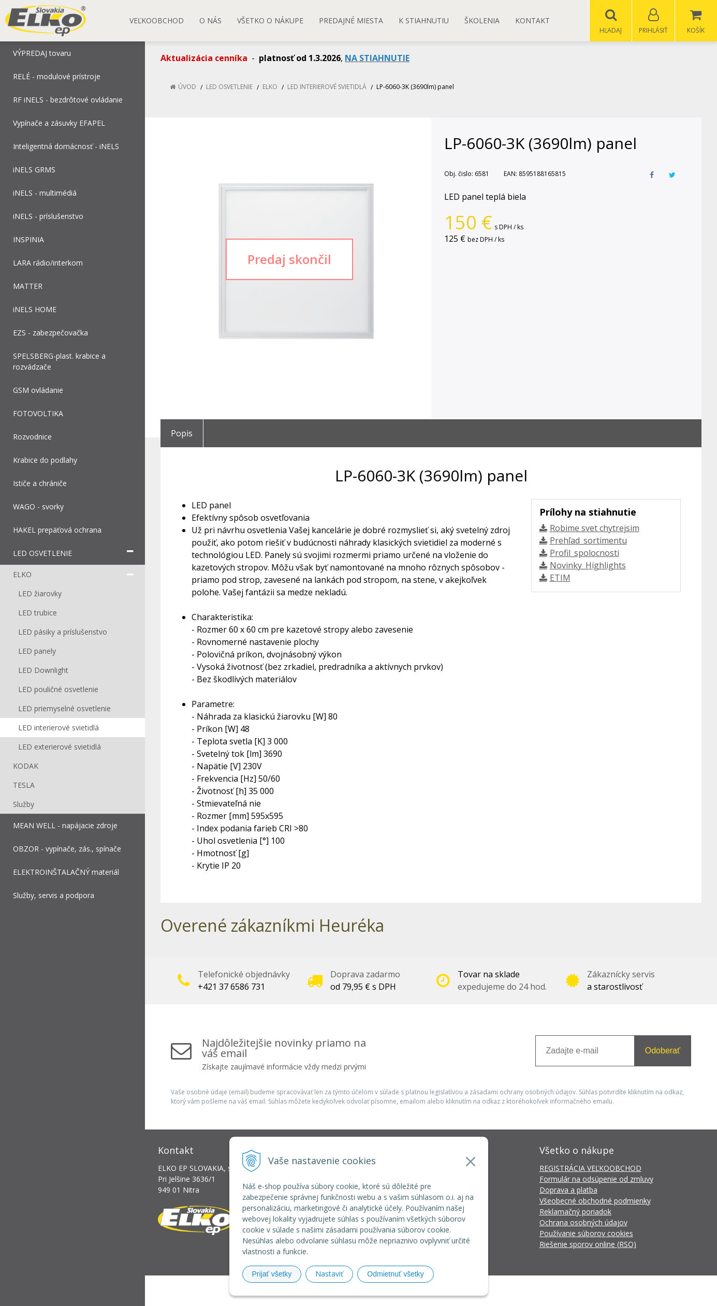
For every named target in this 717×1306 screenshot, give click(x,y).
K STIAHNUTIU (424, 20)
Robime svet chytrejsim (594, 528)
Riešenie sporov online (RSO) (587, 1245)
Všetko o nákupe (270, 20)
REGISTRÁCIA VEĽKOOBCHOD (590, 1168)
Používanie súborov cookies (586, 1234)
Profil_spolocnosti (584, 553)
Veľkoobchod (156, 20)
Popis (182, 433)
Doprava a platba (568, 1190)
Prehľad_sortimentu (588, 541)
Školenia (482, 20)
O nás (210, 20)
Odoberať (662, 1051)
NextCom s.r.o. (544, 1290)
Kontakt (532, 20)
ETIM (560, 578)
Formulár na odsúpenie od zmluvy (596, 1179)
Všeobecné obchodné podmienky (595, 1201)
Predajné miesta (351, 20)
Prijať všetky (272, 1274)
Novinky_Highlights (588, 565)
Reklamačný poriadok (575, 1212)
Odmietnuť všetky (395, 1274)
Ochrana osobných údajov (583, 1223)
